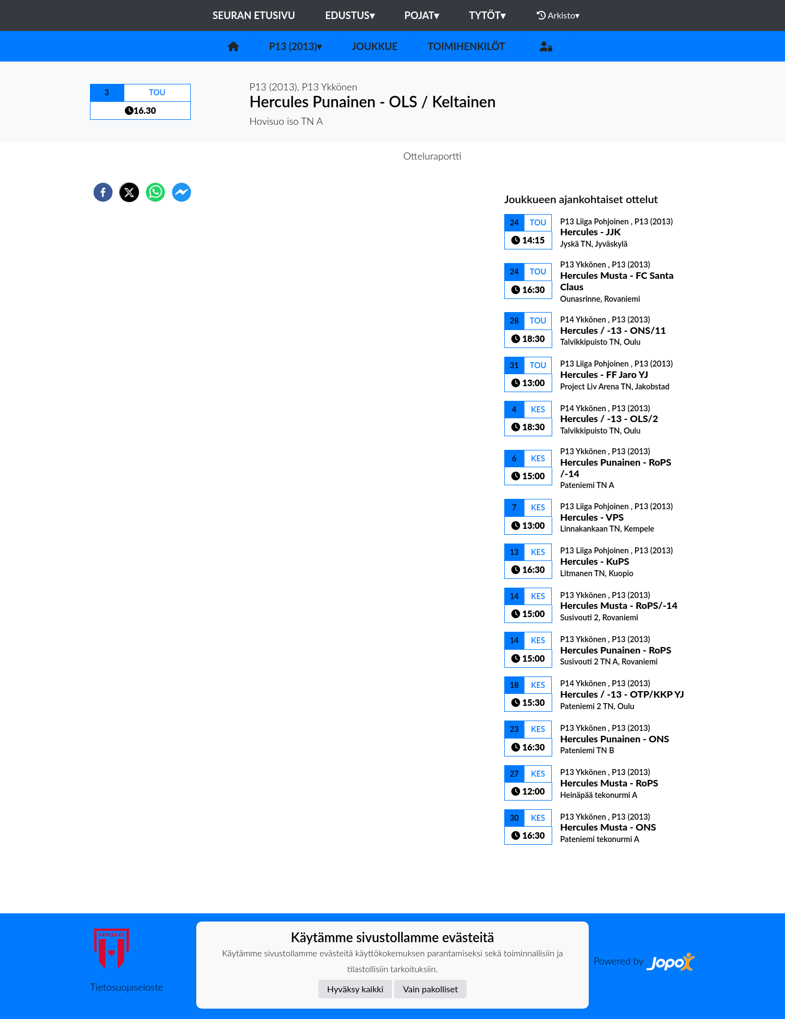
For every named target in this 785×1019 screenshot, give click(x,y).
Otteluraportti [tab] (432, 156)
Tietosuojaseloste (126, 987)
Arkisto (558, 15)
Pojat (421, 15)
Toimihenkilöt (466, 46)
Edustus (349, 15)
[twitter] (129, 192)
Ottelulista (539, 876)
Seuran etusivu (254, 15)
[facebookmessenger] (181, 192)
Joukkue (374, 46)
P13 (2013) (295, 46)
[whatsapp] (155, 192)
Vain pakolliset (430, 989)
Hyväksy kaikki (355, 989)
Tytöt (487, 15)
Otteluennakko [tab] (355, 156)
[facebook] (103, 192)
